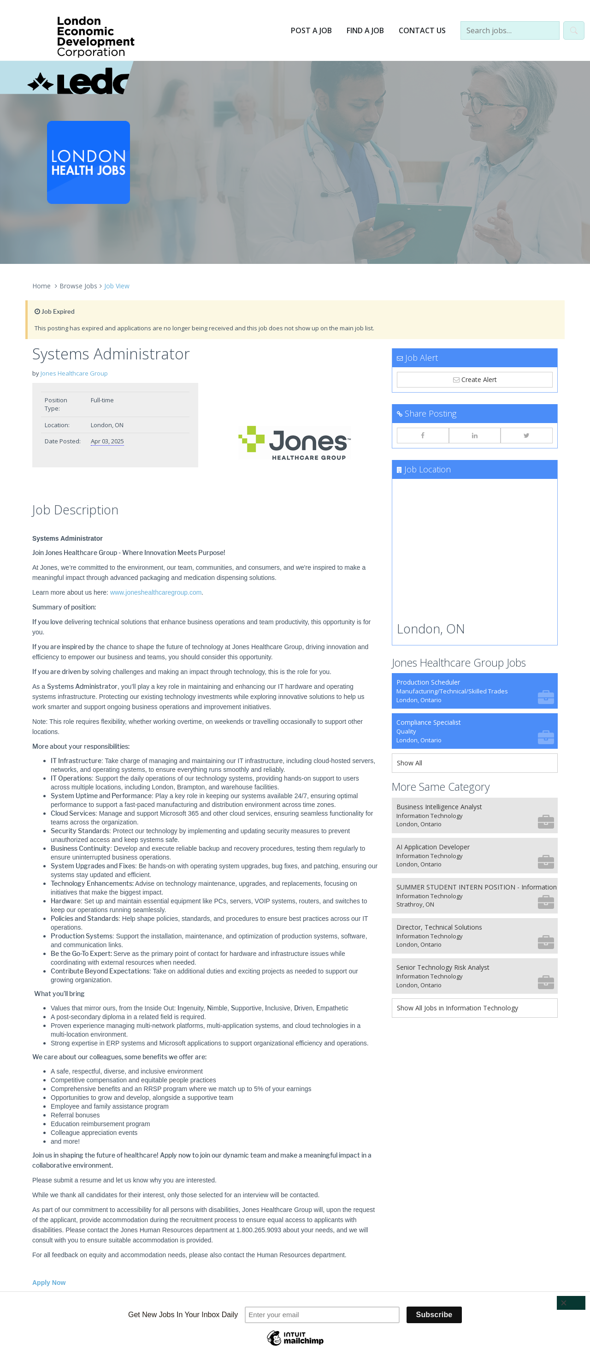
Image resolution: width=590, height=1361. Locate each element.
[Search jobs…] (510, 30)
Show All (409, 762)
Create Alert (475, 379)
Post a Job (311, 30)
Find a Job (365, 30)
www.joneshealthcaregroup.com (155, 592)
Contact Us (422, 30)
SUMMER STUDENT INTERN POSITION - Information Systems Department (477, 896)
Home (41, 285)
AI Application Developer (475, 855)
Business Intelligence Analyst (475, 815)
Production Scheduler (475, 691)
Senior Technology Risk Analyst (475, 976)
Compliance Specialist (475, 731)
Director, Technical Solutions (475, 936)
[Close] (571, 1303)
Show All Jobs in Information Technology (457, 1007)
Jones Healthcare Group (74, 373)
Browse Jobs (78, 285)
